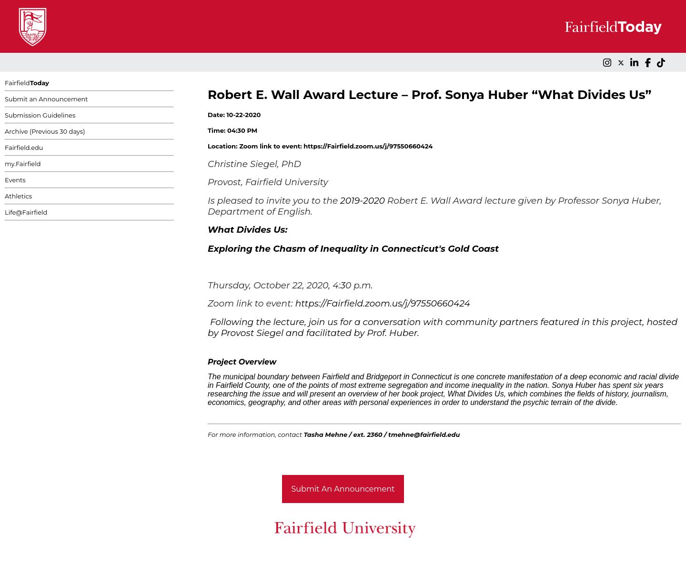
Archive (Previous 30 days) (45, 131)
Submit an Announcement (46, 99)
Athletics (18, 196)
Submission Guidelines (40, 115)
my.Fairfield (23, 164)
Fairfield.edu (24, 147)
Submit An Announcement (343, 489)
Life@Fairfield (26, 212)
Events (15, 180)
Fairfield (27, 83)
